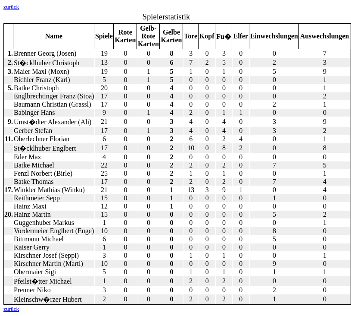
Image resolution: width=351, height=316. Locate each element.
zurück (11, 6)
